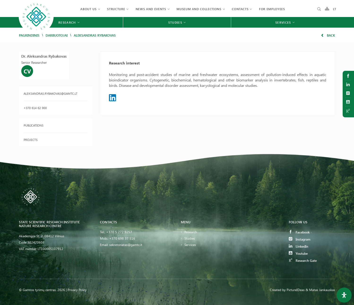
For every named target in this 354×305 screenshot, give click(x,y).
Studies (189, 238)
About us (88, 9)
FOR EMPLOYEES (272, 9)
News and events (151, 9)
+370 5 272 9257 (119, 232)
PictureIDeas (296, 290)
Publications (33, 125)
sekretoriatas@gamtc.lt (125, 244)
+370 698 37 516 (122, 238)
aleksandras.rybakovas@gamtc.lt (51, 93)
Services (190, 244)
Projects (31, 140)
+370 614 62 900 (35, 108)
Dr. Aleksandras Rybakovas (44, 56)
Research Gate (303, 260)
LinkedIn (298, 246)
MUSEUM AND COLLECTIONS (199, 9)
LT (335, 9)
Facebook (299, 232)
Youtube (298, 253)
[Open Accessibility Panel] (344, 295)
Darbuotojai (57, 35)
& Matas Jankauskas (320, 290)
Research (190, 232)
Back (328, 35)
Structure (116, 9)
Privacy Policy (77, 290)
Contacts (240, 9)
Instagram (299, 239)
